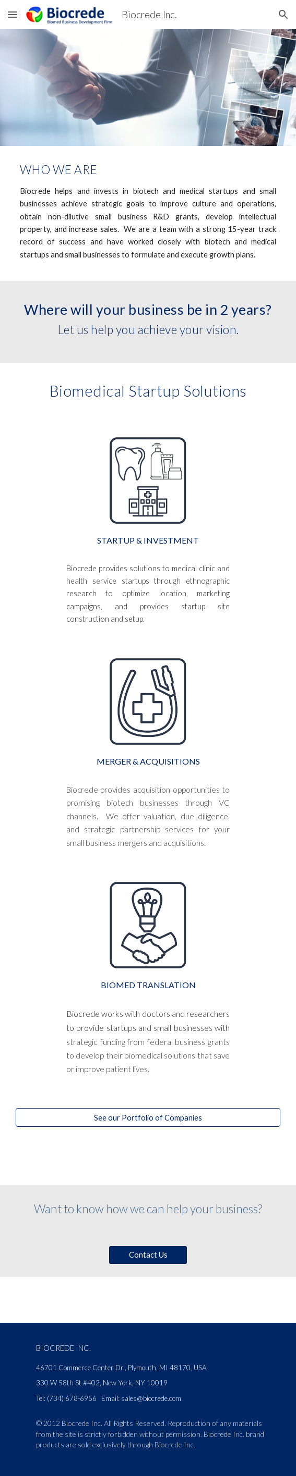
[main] (148, 168)
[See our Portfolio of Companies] (148, 1117)
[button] (12, 14)
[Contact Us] (148, 1254)
